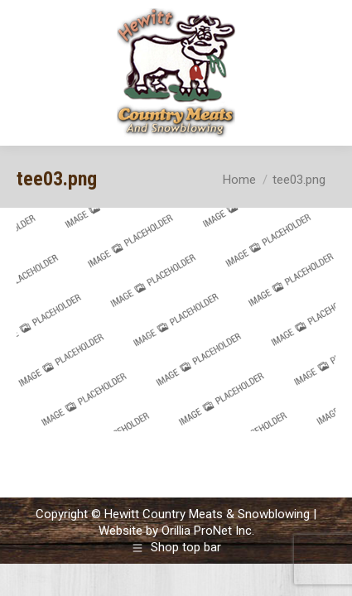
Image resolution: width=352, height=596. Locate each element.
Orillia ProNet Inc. (208, 530)
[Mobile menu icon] (325, 73)
